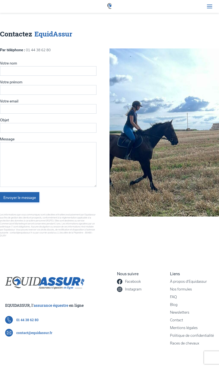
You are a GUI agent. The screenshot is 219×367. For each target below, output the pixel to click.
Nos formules (181, 289)
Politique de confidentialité (192, 335)
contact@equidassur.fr (28, 333)
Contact (176, 320)
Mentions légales (184, 328)
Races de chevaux (184, 343)
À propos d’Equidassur (188, 281)
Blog (174, 305)
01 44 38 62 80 (38, 50)
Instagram (129, 289)
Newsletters (179, 312)
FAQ (173, 297)
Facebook (129, 281)
